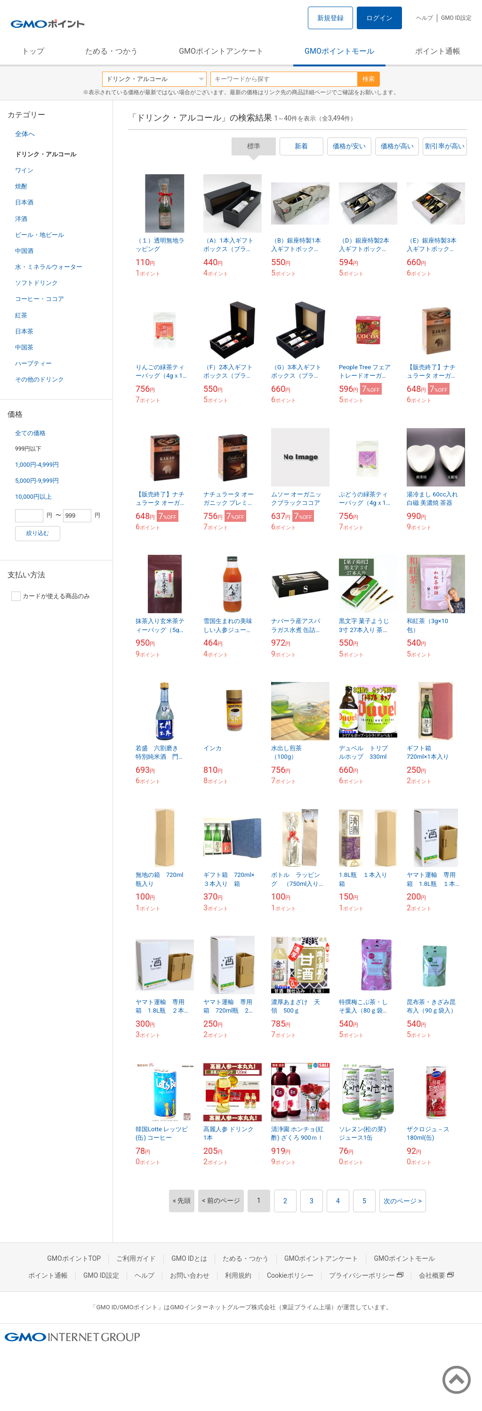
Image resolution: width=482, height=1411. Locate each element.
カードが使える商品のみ (50, 596)
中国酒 (24, 250)
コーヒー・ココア (39, 298)
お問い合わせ (189, 1275)
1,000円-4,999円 (37, 464)
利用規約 (238, 1275)
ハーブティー (33, 363)
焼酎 (21, 186)
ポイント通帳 (437, 51)
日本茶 (24, 331)
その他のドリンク (39, 379)
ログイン (379, 18)
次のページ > (403, 1201)
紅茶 (21, 315)
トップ (33, 51)
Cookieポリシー (290, 1275)
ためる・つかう (111, 51)
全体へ (25, 134)
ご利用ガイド (136, 1258)
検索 (368, 78)
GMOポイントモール (339, 51)
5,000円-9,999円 (37, 480)
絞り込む (37, 533)
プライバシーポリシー (366, 1275)
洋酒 (21, 218)
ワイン (24, 170)
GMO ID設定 (456, 18)
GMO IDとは (189, 1258)
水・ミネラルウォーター (48, 266)
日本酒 (24, 202)
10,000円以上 (33, 496)
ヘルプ (424, 18)
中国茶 (24, 347)
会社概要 (436, 1275)
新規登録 (330, 18)
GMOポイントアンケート (221, 51)
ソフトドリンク (36, 282)
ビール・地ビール (39, 234)
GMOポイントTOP (74, 1258)
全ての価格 (30, 433)
